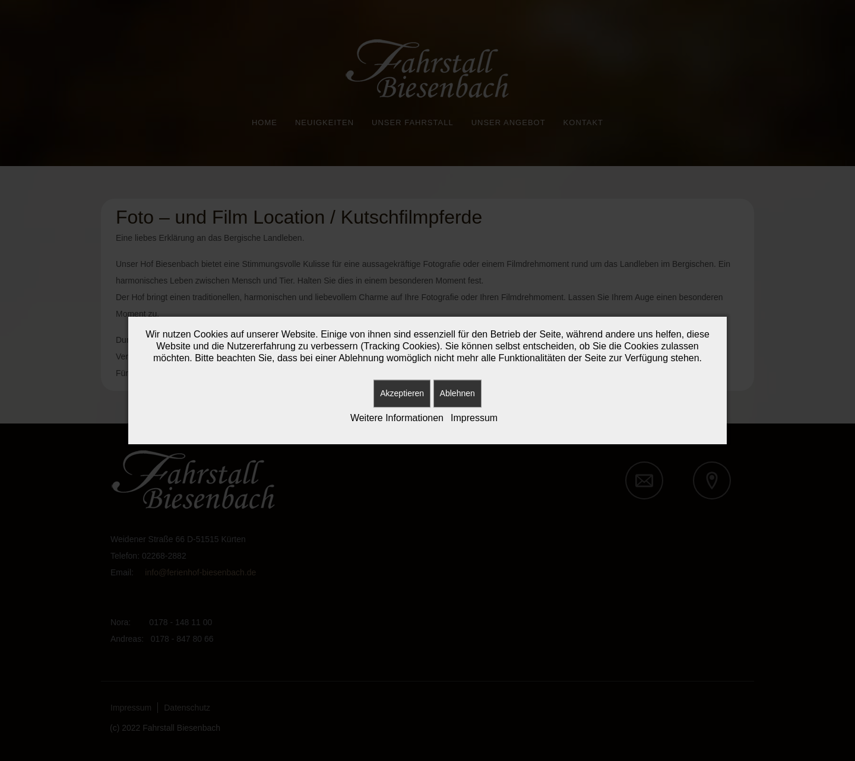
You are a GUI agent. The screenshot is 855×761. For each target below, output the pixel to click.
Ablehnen (457, 393)
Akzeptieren (402, 393)
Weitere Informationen (397, 418)
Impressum (474, 418)
